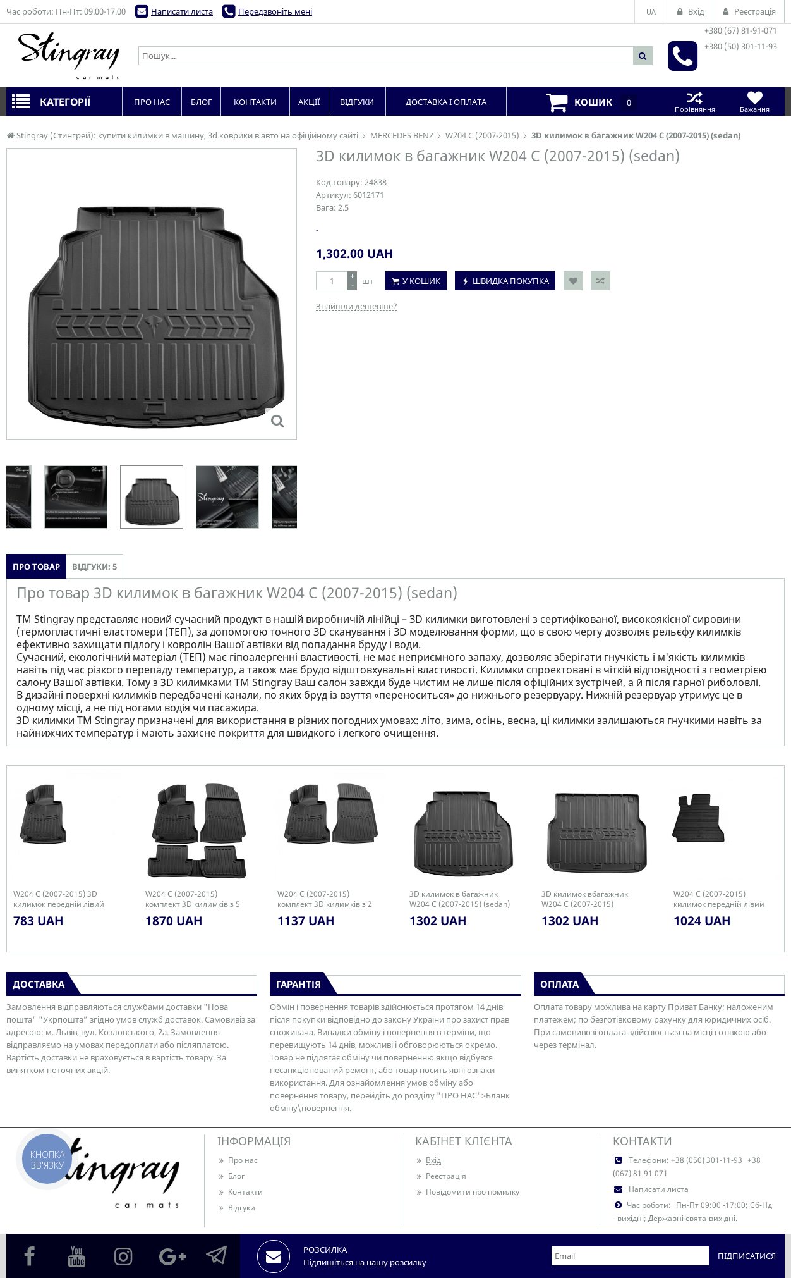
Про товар (36, 566)
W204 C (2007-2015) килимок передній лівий (718, 899)
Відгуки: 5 (94, 566)
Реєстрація (440, 1175)
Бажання (755, 101)
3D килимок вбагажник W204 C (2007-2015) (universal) (584, 899)
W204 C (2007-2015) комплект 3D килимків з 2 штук (324, 899)
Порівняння (695, 101)
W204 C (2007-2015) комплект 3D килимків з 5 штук (192, 899)
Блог (231, 1175)
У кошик (421, 280)
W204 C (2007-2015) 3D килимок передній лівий (58, 899)
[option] (152, 497)
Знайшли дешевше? (356, 306)
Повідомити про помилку (467, 1191)
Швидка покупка (511, 280)
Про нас (237, 1160)
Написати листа (182, 11)
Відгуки (236, 1207)
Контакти (240, 1191)
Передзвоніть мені (275, 11)
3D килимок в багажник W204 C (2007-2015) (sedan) (459, 899)
